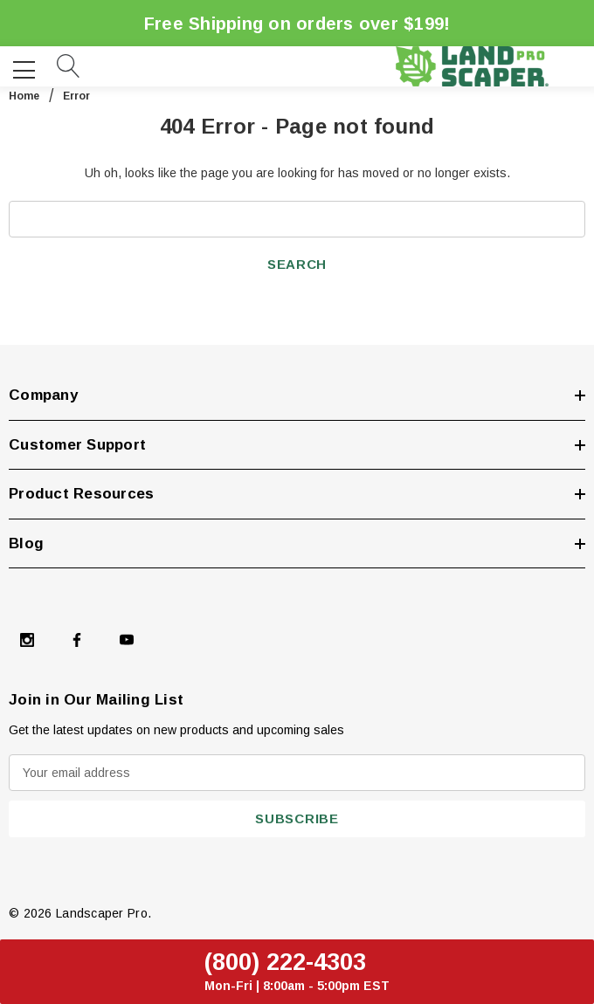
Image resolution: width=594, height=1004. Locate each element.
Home (24, 96)
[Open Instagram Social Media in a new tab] (27, 640)
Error (76, 96)
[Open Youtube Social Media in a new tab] (126, 640)
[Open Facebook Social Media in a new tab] (77, 640)
